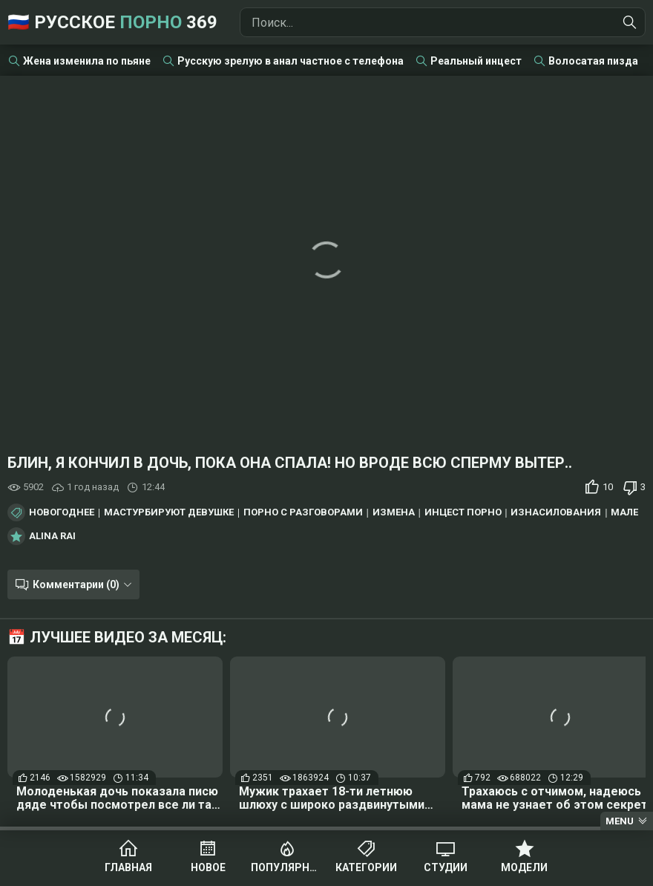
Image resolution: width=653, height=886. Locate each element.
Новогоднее (61, 512)
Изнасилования (556, 512)
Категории (366, 867)
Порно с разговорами (303, 512)
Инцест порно (463, 512)
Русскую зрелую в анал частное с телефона (290, 61)
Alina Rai (52, 536)
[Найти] (630, 22)
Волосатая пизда (593, 61)
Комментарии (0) (76, 584)
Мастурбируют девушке (169, 512)
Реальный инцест (476, 61)
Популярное (287, 867)
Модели (524, 867)
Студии (445, 867)
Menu (620, 821)
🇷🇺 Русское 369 (112, 22)
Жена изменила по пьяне (87, 61)
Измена (394, 512)
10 (608, 486)
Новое (208, 867)
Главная (128, 867)
